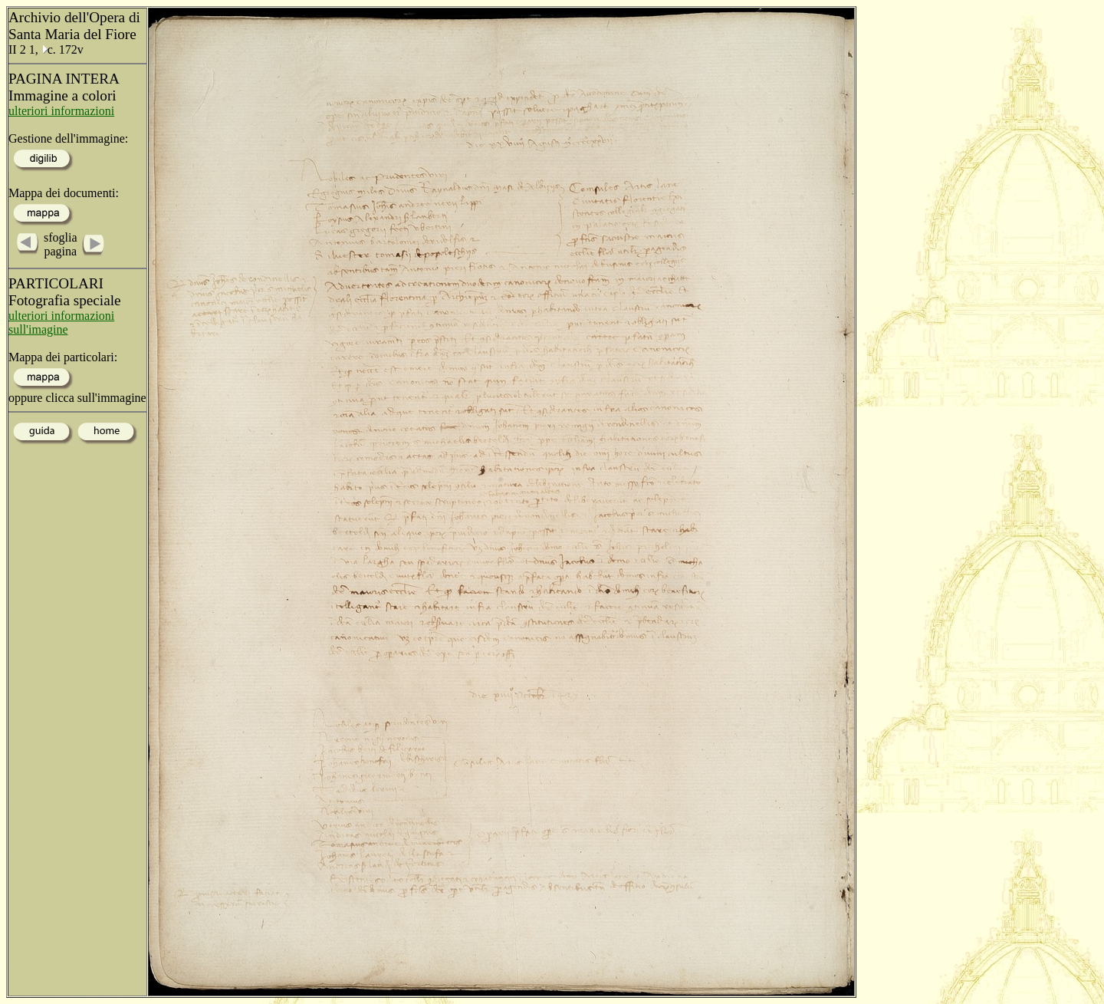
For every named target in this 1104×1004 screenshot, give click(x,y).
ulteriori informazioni (61, 110)
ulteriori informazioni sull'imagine (61, 322)
